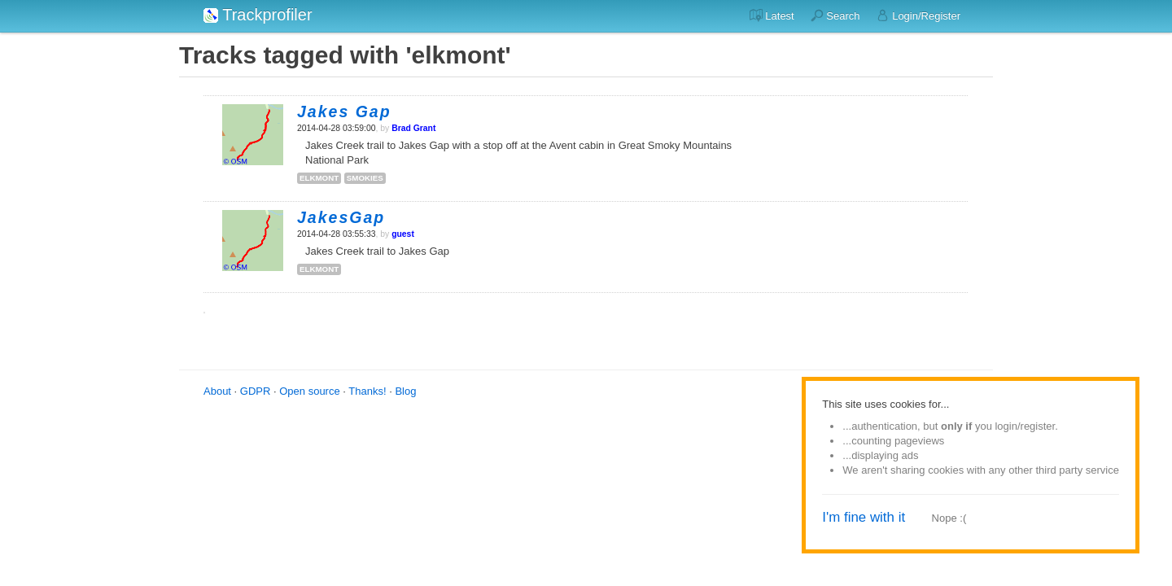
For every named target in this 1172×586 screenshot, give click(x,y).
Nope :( (949, 518)
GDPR (255, 391)
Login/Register (918, 15)
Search (835, 15)
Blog (405, 391)
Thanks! (367, 391)
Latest (772, 15)
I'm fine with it (863, 517)
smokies (365, 177)
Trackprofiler (258, 15)
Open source (309, 391)
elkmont (319, 177)
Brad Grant (413, 128)
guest (402, 234)
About (217, 391)
